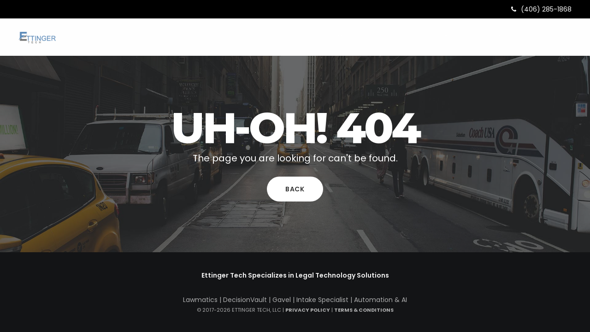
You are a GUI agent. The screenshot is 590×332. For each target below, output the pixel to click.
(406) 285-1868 (541, 9)
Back (295, 189)
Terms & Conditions (364, 310)
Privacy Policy (307, 310)
